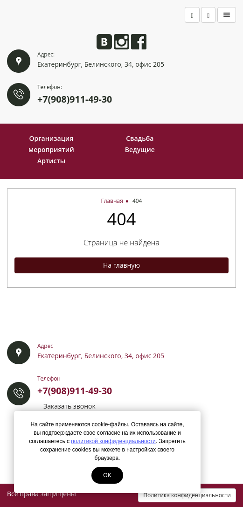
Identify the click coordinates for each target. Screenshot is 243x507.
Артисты (51, 160)
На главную (121, 265)
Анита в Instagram (121, 41)
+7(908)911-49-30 (74, 99)
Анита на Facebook (138, 41)
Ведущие (140, 149)
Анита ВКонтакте (104, 41)
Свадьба (139, 138)
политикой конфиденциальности (113, 441)
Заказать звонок (69, 406)
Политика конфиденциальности (187, 495)
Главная (112, 200)
